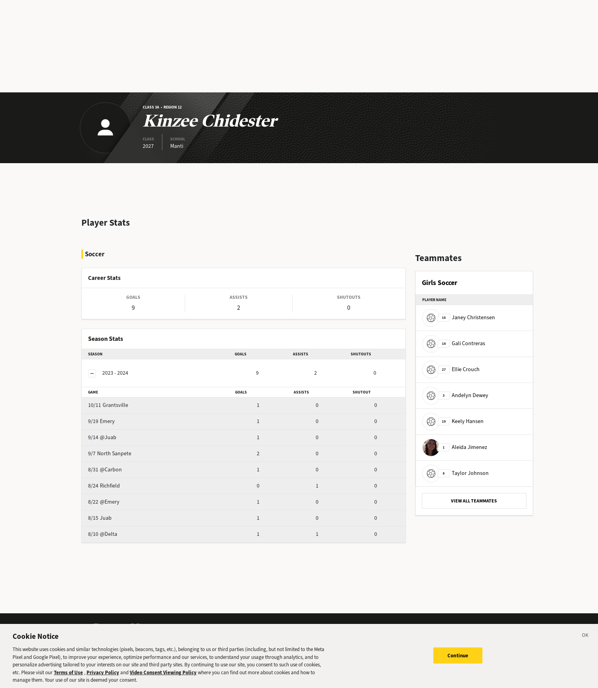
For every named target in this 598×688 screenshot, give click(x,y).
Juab (113, 528)
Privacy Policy (102, 676)
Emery (115, 431)
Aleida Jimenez (454, 447)
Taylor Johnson (455, 473)
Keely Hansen (453, 421)
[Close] (585, 640)
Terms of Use (68, 676)
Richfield (117, 496)
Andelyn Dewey (455, 395)
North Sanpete (125, 463)
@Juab (116, 447)
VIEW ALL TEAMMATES (474, 501)
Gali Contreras (453, 343)
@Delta (116, 544)
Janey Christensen (458, 317)
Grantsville (120, 415)
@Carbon (118, 480)
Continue (457, 659)
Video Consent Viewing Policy (163, 676)
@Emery (117, 512)
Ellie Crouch (451, 369)
